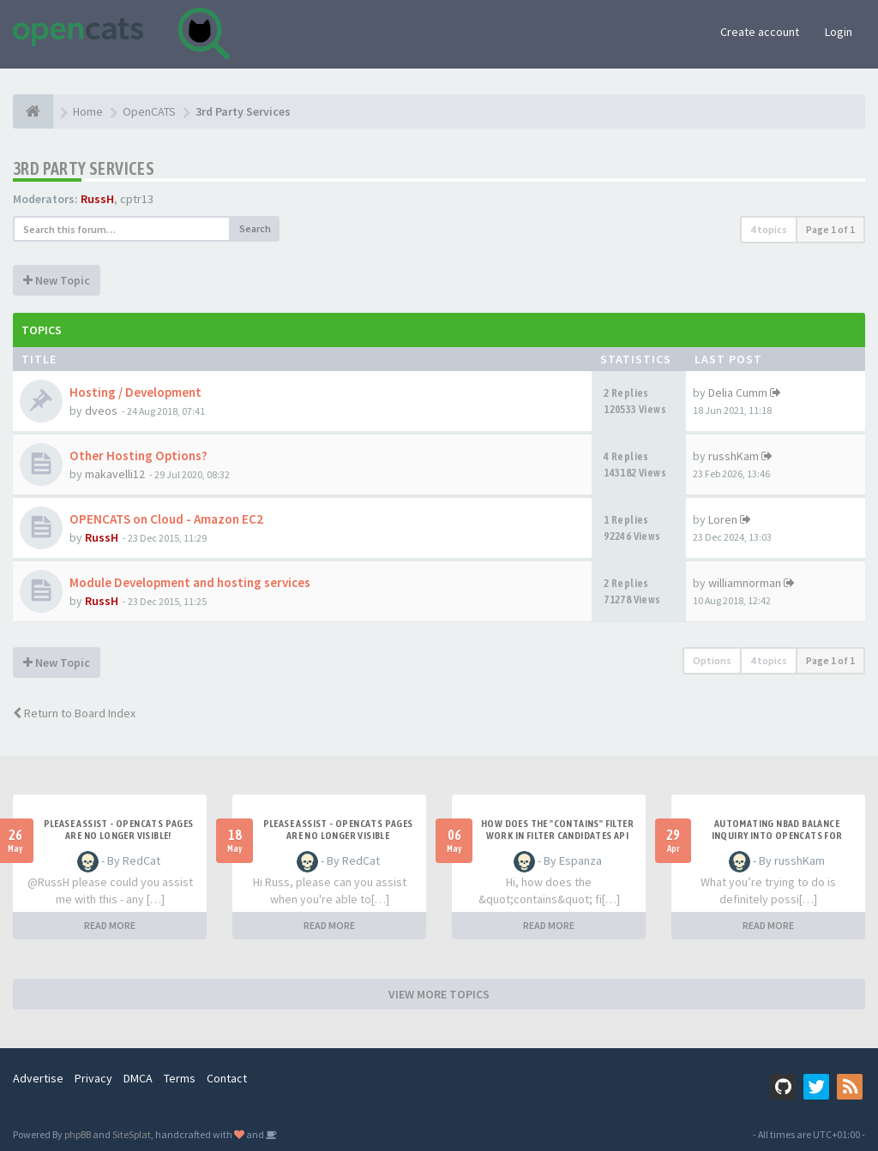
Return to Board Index (74, 713)
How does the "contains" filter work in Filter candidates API (557, 830)
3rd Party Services (83, 168)
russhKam (733, 456)
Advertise (38, 1078)
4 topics (768, 229)
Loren (722, 519)
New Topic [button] (56, 280)
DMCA (138, 1078)
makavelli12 (115, 474)
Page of (830, 229)
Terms (179, 1078)
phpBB (77, 1134)
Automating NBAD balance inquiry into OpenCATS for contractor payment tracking (777, 836)
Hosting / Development (135, 392)
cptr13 (136, 199)
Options (712, 660)
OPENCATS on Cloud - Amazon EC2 (166, 519)
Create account (759, 31)
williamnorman (744, 582)
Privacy (93, 1078)
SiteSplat (131, 1134)
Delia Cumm (737, 392)
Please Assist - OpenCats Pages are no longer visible (338, 830)
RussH (97, 199)
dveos (101, 410)
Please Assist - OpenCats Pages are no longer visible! (119, 830)
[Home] (33, 111)
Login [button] (838, 31)
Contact (227, 1078)
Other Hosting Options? (138, 455)
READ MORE (109, 925)
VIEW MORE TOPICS (439, 994)
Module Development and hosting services (189, 582)
